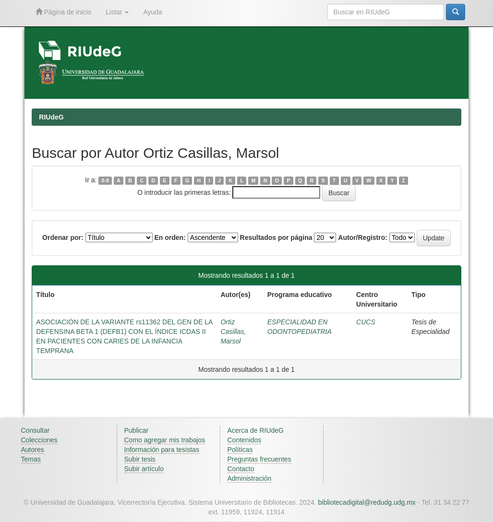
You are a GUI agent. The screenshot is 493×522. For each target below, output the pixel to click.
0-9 (105, 180)
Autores (32, 449)
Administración (250, 478)
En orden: (169, 237)
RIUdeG (51, 117)
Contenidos (245, 440)
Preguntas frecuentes (259, 459)
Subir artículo (144, 469)
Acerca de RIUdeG (256, 430)
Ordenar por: (63, 237)
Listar (117, 12)
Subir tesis (140, 459)
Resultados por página (276, 237)
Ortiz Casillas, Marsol (233, 331)
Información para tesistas (161, 449)
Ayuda (152, 12)
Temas (31, 459)
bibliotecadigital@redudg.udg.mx (366, 502)
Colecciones (39, 440)
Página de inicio (64, 12)
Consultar (35, 430)
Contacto (241, 469)
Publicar (136, 430)
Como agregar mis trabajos (164, 440)
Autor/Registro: (362, 237)
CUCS (365, 322)
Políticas (240, 449)
